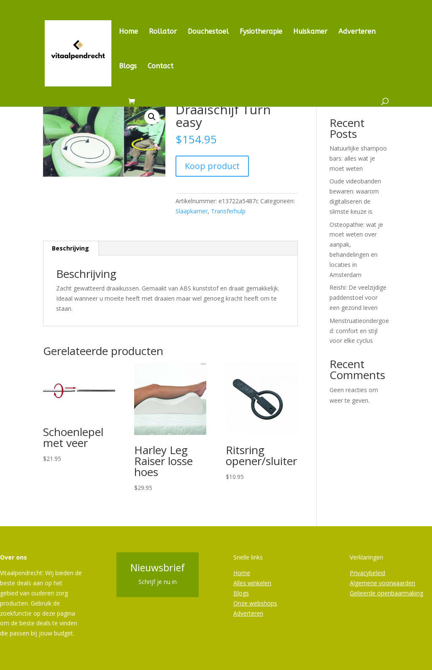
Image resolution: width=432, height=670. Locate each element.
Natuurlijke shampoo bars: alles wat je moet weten (358, 158)
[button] (151, 116)
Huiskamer (310, 32)
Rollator (163, 32)
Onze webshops (255, 603)
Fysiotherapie (261, 32)
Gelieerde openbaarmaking (386, 593)
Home (128, 32)
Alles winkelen (252, 583)
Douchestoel (208, 32)
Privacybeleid (367, 573)
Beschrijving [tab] (70, 248)
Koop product (212, 166)
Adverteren (356, 32)
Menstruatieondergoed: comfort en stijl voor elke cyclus (359, 331)
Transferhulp (228, 211)
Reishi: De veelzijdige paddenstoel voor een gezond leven (357, 297)
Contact (160, 66)
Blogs (128, 66)
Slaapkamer (192, 211)
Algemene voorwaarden (382, 583)
